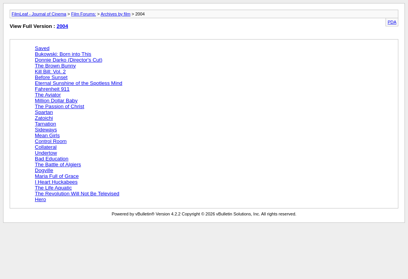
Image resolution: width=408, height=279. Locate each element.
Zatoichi (44, 118)
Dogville (44, 170)
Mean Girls (47, 135)
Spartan (44, 112)
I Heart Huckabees (56, 182)
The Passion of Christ (59, 106)
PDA (391, 22)
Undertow (46, 153)
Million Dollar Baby (56, 100)
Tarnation (45, 124)
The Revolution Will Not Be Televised (77, 193)
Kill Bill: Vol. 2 (50, 71)
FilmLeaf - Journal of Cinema (39, 14)
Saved (42, 48)
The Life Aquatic (53, 188)
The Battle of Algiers (58, 164)
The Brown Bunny (55, 66)
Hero (40, 199)
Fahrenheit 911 (52, 89)
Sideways (46, 130)
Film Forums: (83, 14)
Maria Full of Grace (57, 176)
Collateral (46, 147)
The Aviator (48, 95)
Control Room (51, 141)
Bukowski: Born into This (63, 54)
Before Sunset (51, 77)
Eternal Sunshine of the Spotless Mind (78, 83)
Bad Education (52, 159)
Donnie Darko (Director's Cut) (68, 60)
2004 (62, 26)
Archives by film (115, 14)
